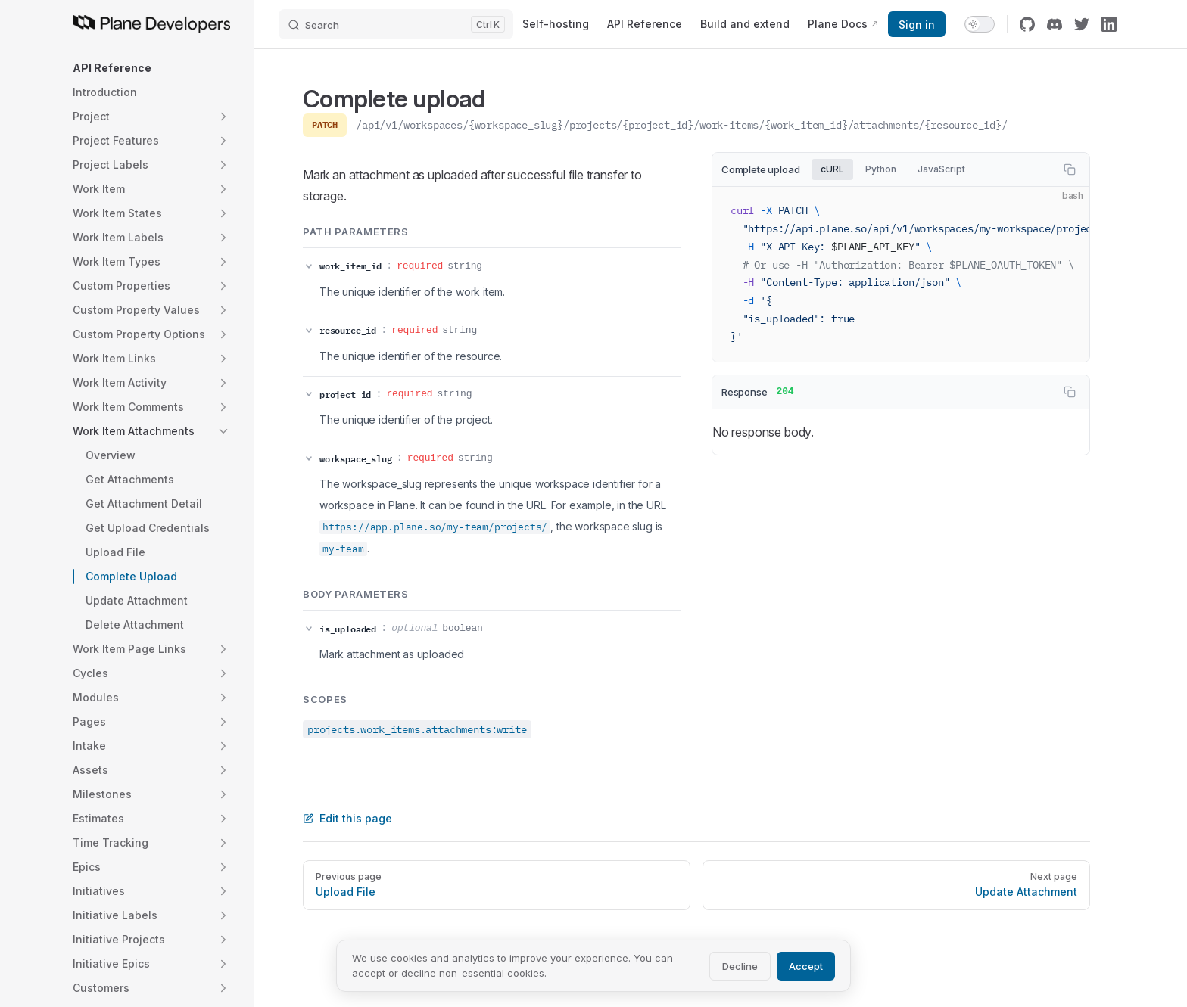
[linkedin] (1109, 24)
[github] (1027, 24)
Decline (740, 966)
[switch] (979, 24)
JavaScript (941, 169)
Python (880, 169)
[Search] (396, 24)
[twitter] (1081, 24)
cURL (832, 169)
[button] (151, 68)
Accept (806, 966)
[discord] (1054, 24)
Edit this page (347, 818)
